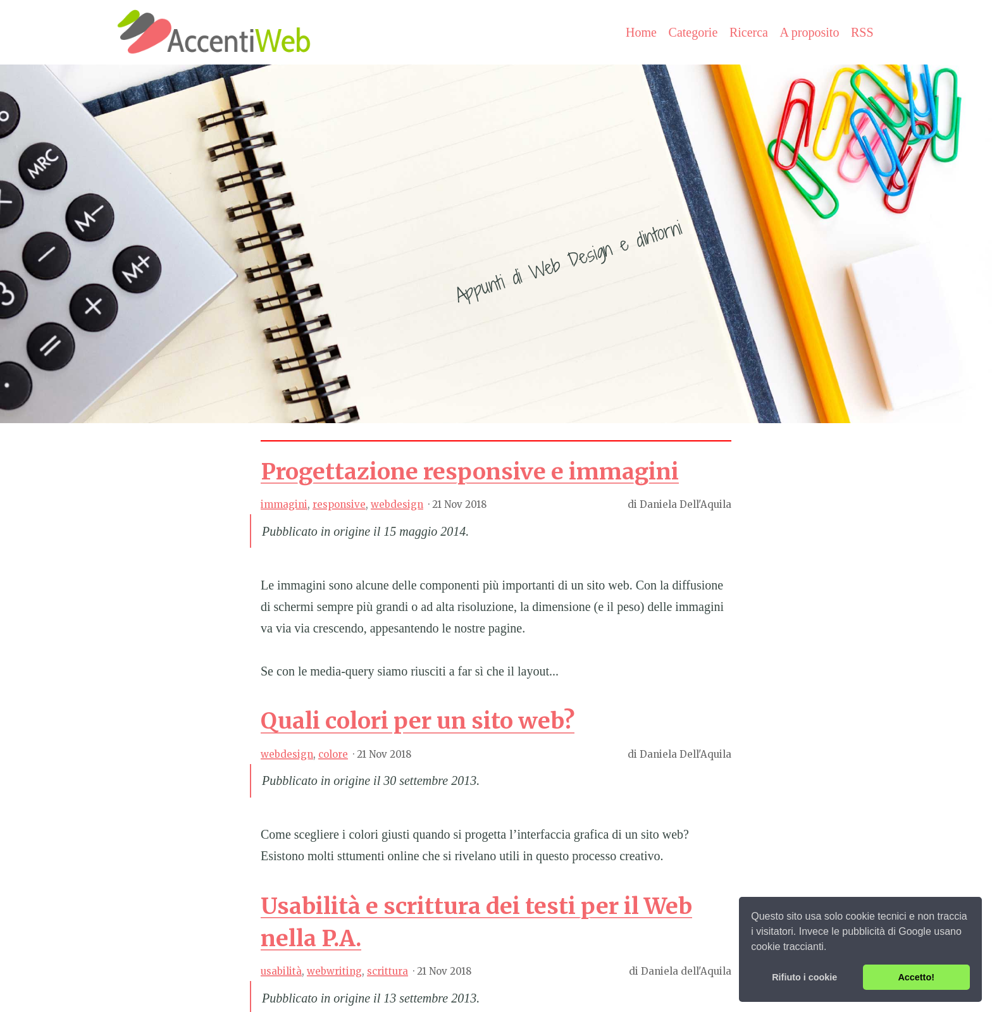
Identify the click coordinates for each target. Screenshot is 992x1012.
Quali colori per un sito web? (417, 721)
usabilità (281, 971)
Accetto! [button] (916, 977)
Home (641, 32)
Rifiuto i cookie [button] (804, 977)
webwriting (334, 971)
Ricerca (748, 32)
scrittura (387, 971)
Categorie (693, 32)
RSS (862, 32)
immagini (284, 504)
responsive (339, 504)
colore (333, 754)
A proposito (810, 32)
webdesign (397, 504)
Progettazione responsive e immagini (470, 471)
